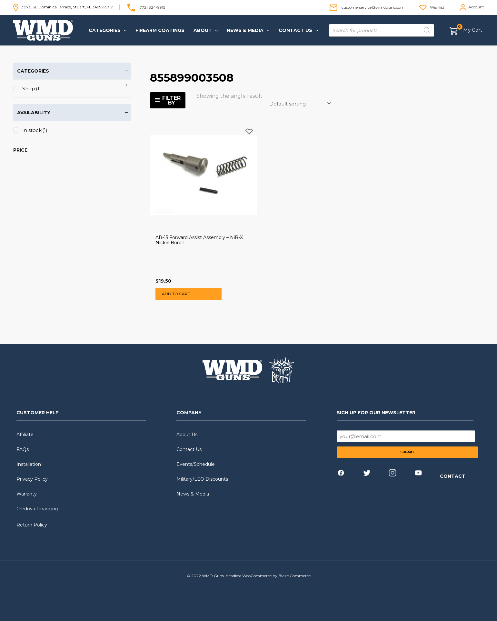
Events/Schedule (195, 464)
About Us (186, 434)
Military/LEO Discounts (202, 479)
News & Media (192, 494)
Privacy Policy (32, 479)
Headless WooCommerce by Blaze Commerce (268, 575)
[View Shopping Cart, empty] (466, 30)
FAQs (22, 449)
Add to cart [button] (176, 293)
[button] (107, 30)
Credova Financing (37, 509)
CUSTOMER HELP (37, 413)
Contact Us (189, 449)
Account (476, 7)
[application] (123, 30)
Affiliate (25, 434)
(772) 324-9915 (151, 7)
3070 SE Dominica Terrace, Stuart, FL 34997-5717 (63, 7)
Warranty (26, 494)
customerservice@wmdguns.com (373, 7)
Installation (28, 464)
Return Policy (31, 525)
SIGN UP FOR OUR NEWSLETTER (376, 413)
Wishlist (437, 7)
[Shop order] (299, 103)
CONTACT (452, 476)
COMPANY (189, 413)
